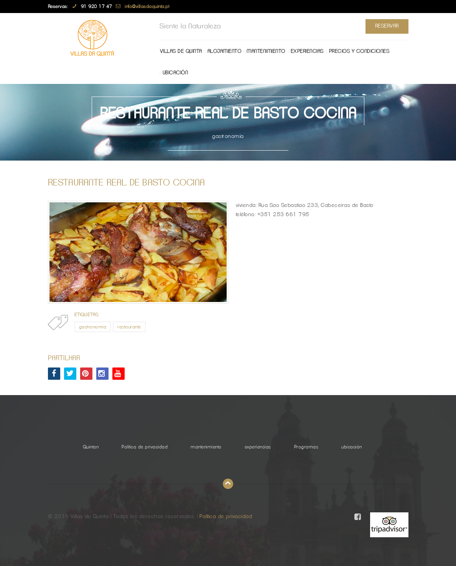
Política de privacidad (145, 447)
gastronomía (93, 327)
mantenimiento (266, 51)
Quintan (91, 447)
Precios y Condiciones (359, 51)
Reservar (387, 26)
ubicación (175, 72)
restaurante (129, 327)
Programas (306, 447)
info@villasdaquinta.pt (147, 6)
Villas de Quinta (181, 51)
